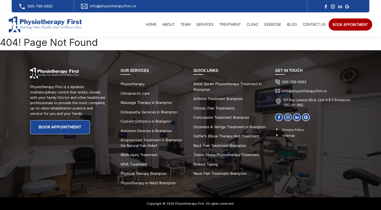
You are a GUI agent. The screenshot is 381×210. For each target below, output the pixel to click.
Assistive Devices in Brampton (146, 130)
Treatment (230, 24)
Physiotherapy (133, 84)
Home (151, 24)
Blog (292, 24)
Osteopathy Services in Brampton (149, 112)
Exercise (272, 24)
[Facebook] (279, 116)
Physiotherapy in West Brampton (148, 183)
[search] (350, 24)
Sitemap (289, 135)
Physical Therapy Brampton (144, 173)
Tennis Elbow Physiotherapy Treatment (226, 154)
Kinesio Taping (205, 164)
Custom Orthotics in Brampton (146, 121)
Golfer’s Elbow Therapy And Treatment (226, 136)
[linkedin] (340, 6)
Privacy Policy (293, 130)
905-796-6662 (35, 6)
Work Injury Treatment (139, 154)
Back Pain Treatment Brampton (219, 145)
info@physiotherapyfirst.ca (108, 6)
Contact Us (314, 24)
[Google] (306, 116)
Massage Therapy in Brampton (146, 102)
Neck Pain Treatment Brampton (220, 173)
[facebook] (325, 6)
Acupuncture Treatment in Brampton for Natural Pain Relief (151, 143)
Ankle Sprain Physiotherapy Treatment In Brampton (227, 87)
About (168, 24)
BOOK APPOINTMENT (60, 127)
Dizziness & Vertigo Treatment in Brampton (229, 127)
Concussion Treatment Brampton (221, 117)
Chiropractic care (135, 93)
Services (204, 24)
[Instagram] (332, 6)
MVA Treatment (134, 164)
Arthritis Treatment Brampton (218, 98)
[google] (347, 6)
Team (185, 24)
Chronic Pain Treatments (214, 108)
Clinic (253, 24)
